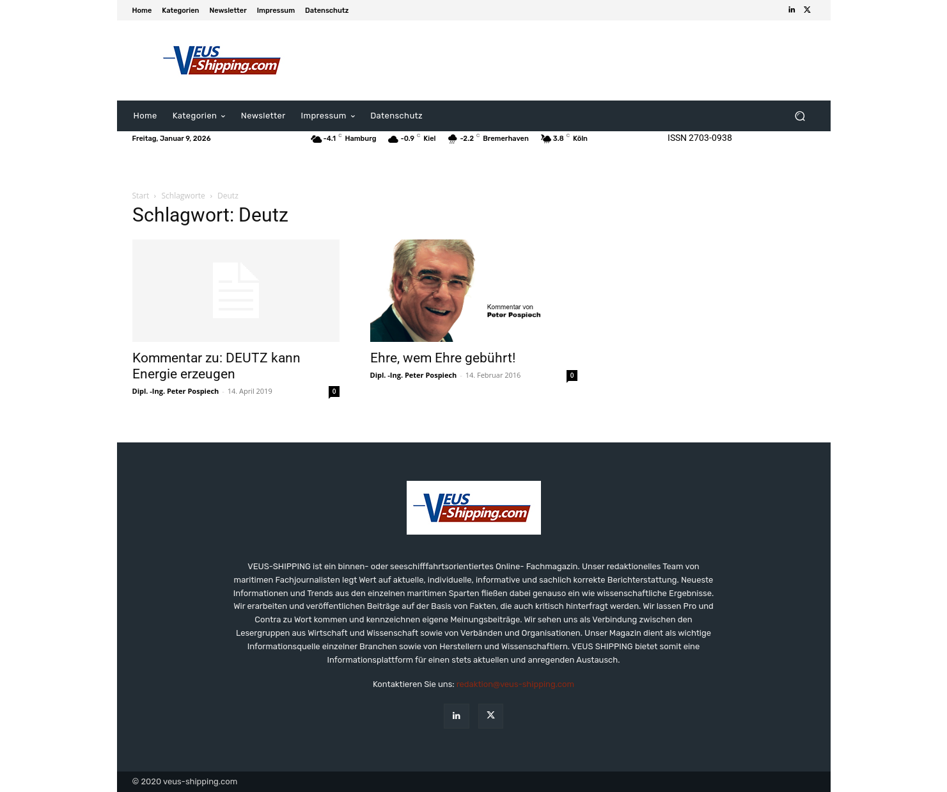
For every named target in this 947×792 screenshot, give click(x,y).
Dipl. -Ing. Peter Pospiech (175, 391)
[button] (800, 116)
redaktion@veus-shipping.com (515, 684)
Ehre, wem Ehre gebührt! (442, 358)
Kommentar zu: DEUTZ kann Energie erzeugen (216, 366)
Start (141, 195)
